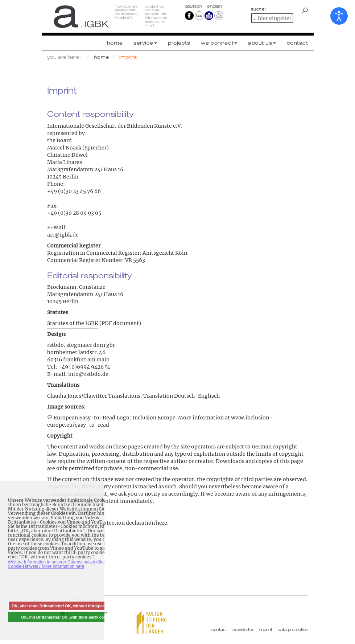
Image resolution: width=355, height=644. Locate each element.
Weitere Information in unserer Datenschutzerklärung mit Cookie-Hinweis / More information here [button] (62, 564)
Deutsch (194, 6)
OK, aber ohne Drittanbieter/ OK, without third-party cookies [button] (67, 606)
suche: (258, 9)
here (161, 523)
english (214, 6)
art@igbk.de (63, 234)
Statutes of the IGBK (72, 323)
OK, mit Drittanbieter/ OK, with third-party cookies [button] (67, 617)
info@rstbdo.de (88, 374)
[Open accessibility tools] (339, 16)
